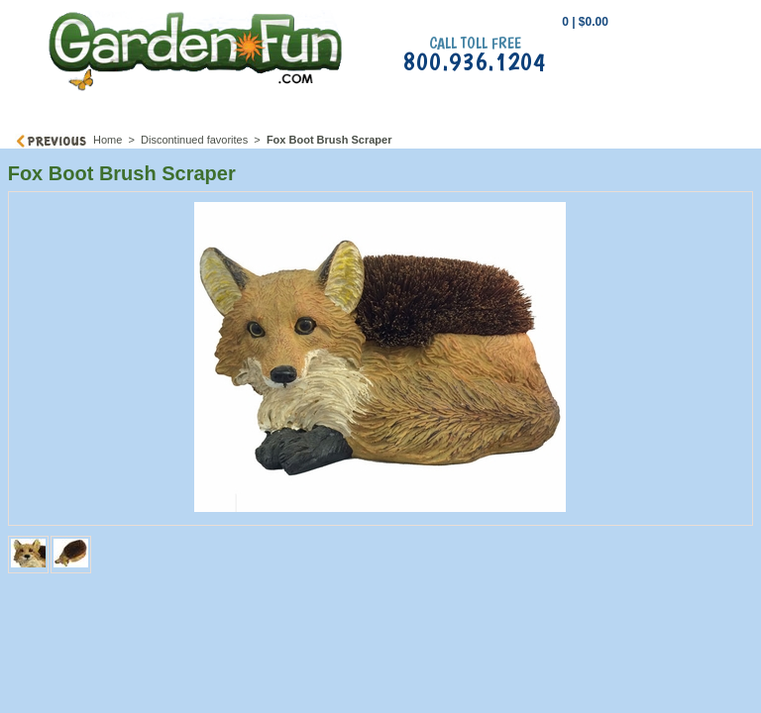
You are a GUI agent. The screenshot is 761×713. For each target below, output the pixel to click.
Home (107, 140)
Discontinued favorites (194, 140)
